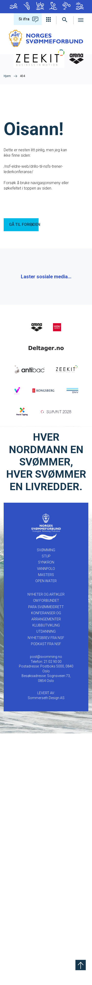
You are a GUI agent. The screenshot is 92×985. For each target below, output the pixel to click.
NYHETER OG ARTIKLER (46, 846)
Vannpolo (53, 6)
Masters (66, 6)
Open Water (80, 6)
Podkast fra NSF (46, 895)
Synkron (40, 6)
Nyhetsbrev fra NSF (46, 889)
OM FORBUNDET (46, 852)
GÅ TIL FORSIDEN (24, 224)
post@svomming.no (46, 908)
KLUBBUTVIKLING (46, 877)
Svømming (13, 6)
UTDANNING (46, 883)
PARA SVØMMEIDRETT (46, 858)
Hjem (7, 76)
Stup (27, 6)
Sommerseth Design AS (46, 949)
